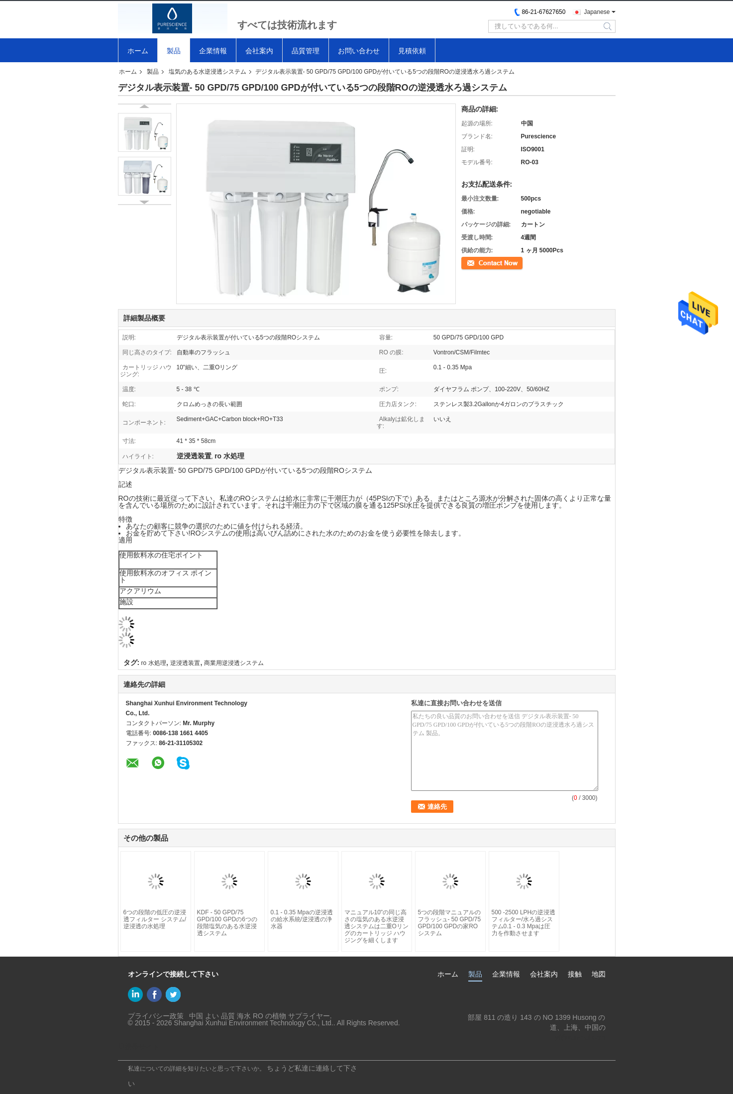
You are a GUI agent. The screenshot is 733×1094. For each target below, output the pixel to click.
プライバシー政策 (156, 1016)
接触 (575, 974)
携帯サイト (139, 1047)
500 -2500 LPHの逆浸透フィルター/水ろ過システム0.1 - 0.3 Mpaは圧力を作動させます (524, 923)
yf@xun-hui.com (580, 1037)
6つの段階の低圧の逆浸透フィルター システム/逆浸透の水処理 (155, 919)
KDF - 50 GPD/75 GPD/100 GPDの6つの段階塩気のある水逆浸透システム (227, 923)
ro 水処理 (153, 662)
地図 (599, 974)
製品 (174, 51)
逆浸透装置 (185, 662)
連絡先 (470, 262)
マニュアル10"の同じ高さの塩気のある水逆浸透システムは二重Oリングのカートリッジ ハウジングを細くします (376, 926)
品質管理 (305, 51)
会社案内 (259, 51)
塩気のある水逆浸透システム (207, 71)
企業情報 (213, 51)
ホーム (137, 51)
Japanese (597, 11)
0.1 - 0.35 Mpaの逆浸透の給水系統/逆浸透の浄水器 (302, 919)
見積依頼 (412, 51)
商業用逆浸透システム (234, 662)
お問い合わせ (359, 51)
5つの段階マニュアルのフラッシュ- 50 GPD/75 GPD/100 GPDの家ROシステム (449, 923)
